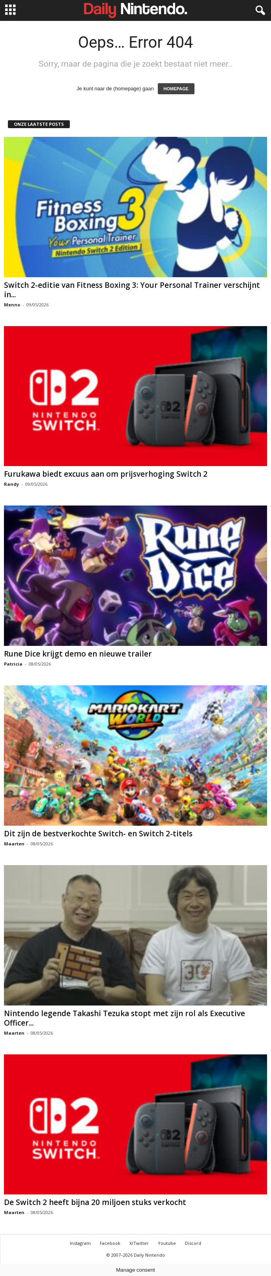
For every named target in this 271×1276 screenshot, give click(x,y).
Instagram (80, 1243)
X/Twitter (139, 1243)
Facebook (110, 1243)
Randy (11, 484)
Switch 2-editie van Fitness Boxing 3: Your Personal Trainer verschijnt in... (132, 290)
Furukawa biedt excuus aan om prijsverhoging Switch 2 (105, 474)
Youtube (167, 1243)
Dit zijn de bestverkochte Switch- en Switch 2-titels (98, 833)
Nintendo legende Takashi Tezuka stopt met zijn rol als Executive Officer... (124, 1018)
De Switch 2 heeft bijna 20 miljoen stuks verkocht (95, 1202)
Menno (12, 305)
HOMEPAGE (176, 88)
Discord (193, 1243)
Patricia (13, 664)
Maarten (14, 844)
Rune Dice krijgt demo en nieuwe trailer (78, 654)
